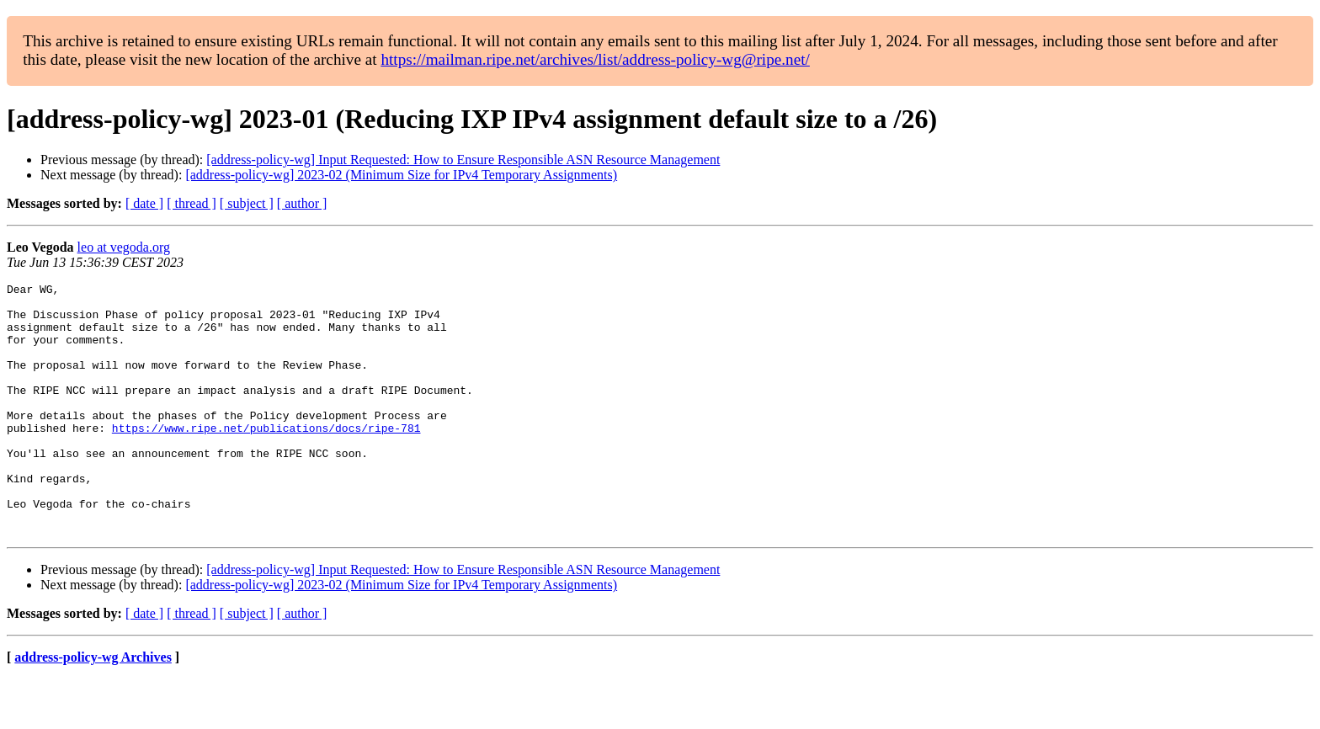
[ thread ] (191, 203)
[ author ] (302, 203)
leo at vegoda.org (123, 247)
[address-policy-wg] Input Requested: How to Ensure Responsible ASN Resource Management (463, 159)
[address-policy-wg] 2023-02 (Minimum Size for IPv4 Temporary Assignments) (401, 175)
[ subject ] (247, 203)
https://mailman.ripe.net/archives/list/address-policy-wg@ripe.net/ (595, 59)
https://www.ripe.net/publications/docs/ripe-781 (266, 458)
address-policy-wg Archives (93, 707)
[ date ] (144, 203)
